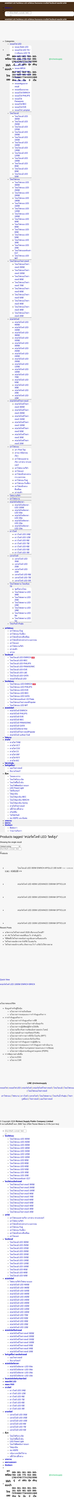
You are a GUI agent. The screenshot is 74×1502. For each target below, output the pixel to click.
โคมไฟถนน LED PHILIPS (21, 687)
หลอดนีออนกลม (21, 90)
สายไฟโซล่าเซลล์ (17, 806)
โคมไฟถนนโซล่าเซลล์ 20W (21, 1212)
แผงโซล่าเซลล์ (16, 768)
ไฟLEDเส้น (9, 763)
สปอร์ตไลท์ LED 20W (19, 1324)
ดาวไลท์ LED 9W (22, 540)
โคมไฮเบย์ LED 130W (19, 1260)
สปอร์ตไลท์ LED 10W (19, 1327)
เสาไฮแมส (19, 471)
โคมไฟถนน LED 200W (20, 1145)
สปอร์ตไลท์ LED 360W (19, 1288)
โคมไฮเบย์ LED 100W (19, 1266)
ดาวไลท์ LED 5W (22, 550)
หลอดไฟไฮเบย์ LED (23, 62)
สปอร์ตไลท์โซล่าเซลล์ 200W (22, 1336)
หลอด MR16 (20, 68)
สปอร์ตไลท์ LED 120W (19, 1309)
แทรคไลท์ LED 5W (23, 581)
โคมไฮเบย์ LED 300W (19, 1242)
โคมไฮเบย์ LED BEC (19, 660)
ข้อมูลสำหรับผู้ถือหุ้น (13, 1008)
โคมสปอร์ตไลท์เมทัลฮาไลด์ (15, 1379)
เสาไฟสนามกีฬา (21, 468)
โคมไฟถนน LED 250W (20, 1142)
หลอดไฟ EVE (20, 107)
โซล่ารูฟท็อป (10, 765)
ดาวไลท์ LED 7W (22, 543)
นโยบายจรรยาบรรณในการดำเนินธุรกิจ (26, 1024)
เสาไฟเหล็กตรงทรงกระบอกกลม (23, 640)
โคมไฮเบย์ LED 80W (19, 1273)
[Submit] (11, 15)
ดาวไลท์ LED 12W (22, 537)
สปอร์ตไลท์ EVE (17, 717)
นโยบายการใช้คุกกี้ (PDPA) (32, 1127)
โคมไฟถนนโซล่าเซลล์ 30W (21, 1209)
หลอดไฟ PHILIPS (22, 96)
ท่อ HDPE (14, 1450)
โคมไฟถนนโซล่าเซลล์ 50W (21, 1203)
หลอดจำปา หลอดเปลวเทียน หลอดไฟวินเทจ (23, 74)
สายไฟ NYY (15, 758)
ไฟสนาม (8, 737)
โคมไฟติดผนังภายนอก (19, 785)
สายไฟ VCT (15, 745)
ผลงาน (8, 823)
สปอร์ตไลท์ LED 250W (19, 1297)
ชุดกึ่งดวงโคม (20, 589)
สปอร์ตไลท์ (14, 319)
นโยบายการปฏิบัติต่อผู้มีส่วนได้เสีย (24, 1027)
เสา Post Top (20, 450)
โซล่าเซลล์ (33, 1099)
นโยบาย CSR (15, 1060)
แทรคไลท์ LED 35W (18, 1415)
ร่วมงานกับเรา (16, 831)
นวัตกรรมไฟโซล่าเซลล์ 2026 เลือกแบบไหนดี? (24, 932)
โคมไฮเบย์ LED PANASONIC (22, 667)
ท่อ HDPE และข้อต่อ (18, 818)
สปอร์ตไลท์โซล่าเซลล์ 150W (22, 1339)
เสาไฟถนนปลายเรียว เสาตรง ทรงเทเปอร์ (23, 462)
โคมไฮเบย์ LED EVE (18, 670)
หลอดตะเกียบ (20, 80)
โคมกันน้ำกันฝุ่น (16, 624)
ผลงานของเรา (10, 1462)
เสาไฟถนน (14, 447)
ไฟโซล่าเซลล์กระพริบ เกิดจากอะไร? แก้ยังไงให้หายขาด (28, 944)
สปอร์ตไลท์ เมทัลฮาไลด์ (20, 735)
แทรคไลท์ (14, 556)
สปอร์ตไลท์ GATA (17, 726)
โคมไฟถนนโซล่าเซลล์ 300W (22, 1184)
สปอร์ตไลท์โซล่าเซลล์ (19, 401)
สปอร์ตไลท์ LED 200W (19, 1303)
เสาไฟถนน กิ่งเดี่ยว (22, 483)
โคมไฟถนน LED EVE (19, 690)
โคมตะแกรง (15, 776)
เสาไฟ (7, 1215)
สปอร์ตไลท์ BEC (17, 720)
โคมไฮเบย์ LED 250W (19, 1245)
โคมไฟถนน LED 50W (19, 1169)
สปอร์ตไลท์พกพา (17, 502)
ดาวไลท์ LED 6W (22, 546)
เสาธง (12, 652)
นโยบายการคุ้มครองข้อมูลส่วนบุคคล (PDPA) (29, 1051)
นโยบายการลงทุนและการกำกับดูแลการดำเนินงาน (31, 1045)
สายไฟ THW (15, 742)
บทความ (8, 821)
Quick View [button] (5, 980)
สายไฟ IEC (14, 761)
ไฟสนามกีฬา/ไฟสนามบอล (21, 1282)
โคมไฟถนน (15, 179)
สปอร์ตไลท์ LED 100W (19, 1312)
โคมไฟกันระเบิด (17, 779)
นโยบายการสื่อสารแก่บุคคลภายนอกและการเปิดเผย (32, 1048)
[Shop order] (10, 846)
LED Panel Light (17, 788)
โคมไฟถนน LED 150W (20, 1151)
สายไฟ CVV (15, 748)
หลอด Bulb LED (21, 47)
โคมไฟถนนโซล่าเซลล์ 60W (21, 1200)
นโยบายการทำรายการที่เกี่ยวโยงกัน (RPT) (28, 1036)
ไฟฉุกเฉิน (14, 794)
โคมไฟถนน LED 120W (20, 1154)
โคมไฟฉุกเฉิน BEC (18, 797)
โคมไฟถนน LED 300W (20, 1139)
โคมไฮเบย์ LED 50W (19, 1276)
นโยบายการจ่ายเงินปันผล (20, 1011)
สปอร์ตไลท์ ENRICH (18, 711)
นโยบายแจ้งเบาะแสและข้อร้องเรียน (25, 1039)
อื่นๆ (6, 774)
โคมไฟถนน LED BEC (19, 693)
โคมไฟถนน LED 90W (19, 1160)
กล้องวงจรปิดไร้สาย (18, 1453)
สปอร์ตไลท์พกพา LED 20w (21, 1373)
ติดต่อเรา (8, 825)
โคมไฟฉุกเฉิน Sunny (19, 803)
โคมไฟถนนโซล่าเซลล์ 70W (21, 1197)
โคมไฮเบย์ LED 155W (19, 1254)
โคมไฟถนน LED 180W (20, 1148)
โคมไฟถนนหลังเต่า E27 (20, 699)
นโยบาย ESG (15, 1057)
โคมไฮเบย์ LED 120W (19, 1263)
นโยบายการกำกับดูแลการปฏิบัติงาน (25, 1042)
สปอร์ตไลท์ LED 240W (19, 1300)
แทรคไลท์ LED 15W (18, 1421)
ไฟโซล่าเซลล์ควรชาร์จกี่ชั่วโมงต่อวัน (20, 941)
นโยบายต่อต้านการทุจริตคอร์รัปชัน (25, 1033)
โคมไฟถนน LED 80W (19, 1163)
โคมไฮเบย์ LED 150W (19, 1257)
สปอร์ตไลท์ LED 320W (19, 1291)
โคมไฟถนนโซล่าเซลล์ (19, 261)
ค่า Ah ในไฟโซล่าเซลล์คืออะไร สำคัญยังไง (23, 935)
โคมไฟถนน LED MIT (19, 705)
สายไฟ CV (14, 751)
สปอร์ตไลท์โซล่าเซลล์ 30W (21, 1348)
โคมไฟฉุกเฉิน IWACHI (19, 800)
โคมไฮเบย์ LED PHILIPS (20, 663)
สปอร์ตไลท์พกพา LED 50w (21, 1367)
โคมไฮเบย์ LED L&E (18, 673)
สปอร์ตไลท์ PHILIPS (18, 714)
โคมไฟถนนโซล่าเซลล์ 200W (22, 1187)
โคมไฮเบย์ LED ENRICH (20, 657)
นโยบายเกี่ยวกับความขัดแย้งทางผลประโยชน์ (29, 1030)
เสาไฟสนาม (15, 499)
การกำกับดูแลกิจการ (13, 1017)
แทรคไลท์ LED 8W (23, 575)
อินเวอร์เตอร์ (15, 771)
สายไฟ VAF (15, 754)
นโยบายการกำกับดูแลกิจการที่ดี (23, 1021)
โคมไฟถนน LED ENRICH (21, 684)
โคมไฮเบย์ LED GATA (19, 676)
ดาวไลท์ (13, 531)
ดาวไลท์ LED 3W (22, 553)
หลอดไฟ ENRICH (22, 93)
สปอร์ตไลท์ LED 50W (19, 1318)
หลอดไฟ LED (15, 44)
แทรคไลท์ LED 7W (23, 578)
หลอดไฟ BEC (20, 104)
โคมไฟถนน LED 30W (19, 1172)
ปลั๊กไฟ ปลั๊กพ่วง (16, 809)
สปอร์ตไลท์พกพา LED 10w (21, 1376)
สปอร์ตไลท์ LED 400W (19, 1285)
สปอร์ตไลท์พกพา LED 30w (21, 1370)
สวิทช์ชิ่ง (13, 812)
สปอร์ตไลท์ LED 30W (19, 1321)
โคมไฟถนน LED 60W (19, 1166)
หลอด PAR (19, 65)
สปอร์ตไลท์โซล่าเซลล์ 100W (22, 1342)
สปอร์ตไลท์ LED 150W (19, 1306)
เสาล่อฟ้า (18, 492)
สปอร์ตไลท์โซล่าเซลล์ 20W (21, 1352)
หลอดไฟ (3, 1088)
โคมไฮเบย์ (14, 113)
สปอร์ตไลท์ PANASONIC (20, 723)
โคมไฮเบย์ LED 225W (19, 1248)
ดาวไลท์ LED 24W (22, 534)
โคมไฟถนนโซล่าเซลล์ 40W (21, 1206)
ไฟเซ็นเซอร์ (15, 791)
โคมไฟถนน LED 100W (20, 1157)
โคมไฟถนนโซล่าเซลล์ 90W (21, 1194)
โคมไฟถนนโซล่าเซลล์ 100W (22, 1191)
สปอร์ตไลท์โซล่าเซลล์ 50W (21, 1345)
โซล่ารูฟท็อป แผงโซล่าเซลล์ (16, 1354)
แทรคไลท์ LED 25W (18, 1418)
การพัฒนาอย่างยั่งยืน (14, 1054)
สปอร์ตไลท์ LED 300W (19, 1294)
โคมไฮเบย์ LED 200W (19, 1251)
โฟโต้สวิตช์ (14, 815)
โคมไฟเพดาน (45, 1096)
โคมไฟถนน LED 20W (19, 1175)
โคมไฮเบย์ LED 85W (19, 1270)
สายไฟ (7, 740)
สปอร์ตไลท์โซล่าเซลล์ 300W (22, 1333)
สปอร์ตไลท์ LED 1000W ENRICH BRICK (17, 984)
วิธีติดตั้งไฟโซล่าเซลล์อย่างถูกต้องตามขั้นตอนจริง (26, 938)
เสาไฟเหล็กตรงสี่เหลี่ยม (19, 637)
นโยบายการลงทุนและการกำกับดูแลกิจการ (28, 1014)
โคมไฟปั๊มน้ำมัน (16, 782)
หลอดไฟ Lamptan (22, 110)
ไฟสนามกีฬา (15, 496)
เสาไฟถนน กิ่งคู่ (21, 480)
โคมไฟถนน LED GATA (20, 696)
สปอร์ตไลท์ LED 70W (19, 1315)
